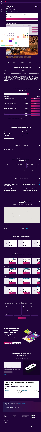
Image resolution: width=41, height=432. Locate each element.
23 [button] (15, 27)
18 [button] (25, 27)
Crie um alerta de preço (34, 311)
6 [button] (9, 23)
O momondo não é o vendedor (22, 407)
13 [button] (9, 25)
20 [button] (9, 27)
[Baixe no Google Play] (33, 417)
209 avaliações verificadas (14, 11)
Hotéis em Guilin (7, 395)
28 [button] (11, 29)
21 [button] (11, 27)
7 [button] (11, 23)
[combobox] (13, 364)
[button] (1, 1)
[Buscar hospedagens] (1, 5)
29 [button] (13, 29)
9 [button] (15, 23)
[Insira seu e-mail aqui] (13, 368)
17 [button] (17, 25)
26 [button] (7, 29)
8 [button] (13, 23)
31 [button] (17, 29)
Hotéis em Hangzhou (24, 396)
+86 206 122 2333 (8, 10)
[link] (12, 265)
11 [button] (25, 25)
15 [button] (13, 25)
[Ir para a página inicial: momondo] (5, 1)
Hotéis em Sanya (24, 394)
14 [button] (11, 25)
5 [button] (7, 23)
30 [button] (15, 29)
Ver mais (38, 258)
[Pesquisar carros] (1, 7)
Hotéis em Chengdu (24, 395)
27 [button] (9, 29)
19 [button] (7, 27)
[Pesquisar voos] (1, 4)
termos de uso (16, 375)
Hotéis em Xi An (7, 394)
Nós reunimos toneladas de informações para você (22, 408)
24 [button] (17, 27)
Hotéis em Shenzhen (24, 393)
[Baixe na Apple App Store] (33, 419)
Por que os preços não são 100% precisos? (22, 410)
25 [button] (19, 27)
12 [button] (7, 25)
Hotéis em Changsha (7, 396)
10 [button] (17, 23)
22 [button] (13, 27)
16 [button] (15, 25)
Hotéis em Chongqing (8, 393)
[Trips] (1, 9)
